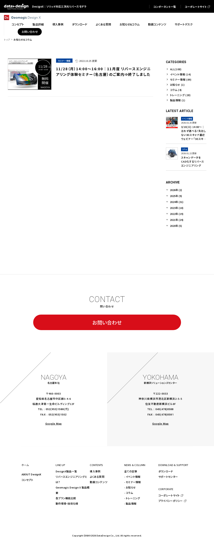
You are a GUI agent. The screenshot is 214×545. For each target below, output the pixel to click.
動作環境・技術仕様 (67, 503)
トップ (7, 39)
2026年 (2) (176, 190)
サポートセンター (168, 477)
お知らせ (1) (177, 85)
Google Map (53, 423)
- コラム (128, 493)
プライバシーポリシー (170, 501)
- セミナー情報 (132, 482)
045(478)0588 (164, 409)
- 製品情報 (130, 503)
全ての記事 (130, 471)
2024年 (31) (176, 202)
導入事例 (95, 471)
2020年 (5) (176, 226)
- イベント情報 (132, 477)
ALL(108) (176, 69)
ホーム (25, 465)
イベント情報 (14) (180, 74)
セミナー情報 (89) (181, 79)
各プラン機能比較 (66, 498)
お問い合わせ (107, 322)
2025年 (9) (176, 196)
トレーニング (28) (180, 95)
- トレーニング (132, 498)
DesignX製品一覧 (66, 471)
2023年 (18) (176, 208)
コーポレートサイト (169, 495)
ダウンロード (165, 471)
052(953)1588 (55, 409)
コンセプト (27, 480)
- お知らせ (130, 487)
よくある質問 (97, 477)
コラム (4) (176, 90)
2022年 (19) (176, 214)
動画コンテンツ (98, 482)
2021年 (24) (176, 220)
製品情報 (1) (177, 100)
